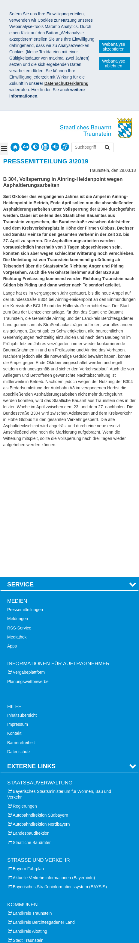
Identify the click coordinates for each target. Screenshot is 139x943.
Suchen (106, 148)
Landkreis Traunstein (32, 790)
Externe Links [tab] (31, 643)
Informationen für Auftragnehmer (58, 541)
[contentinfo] (45, 147)
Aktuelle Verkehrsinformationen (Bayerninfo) (54, 755)
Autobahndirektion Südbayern (40, 692)
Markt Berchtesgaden (33, 835)
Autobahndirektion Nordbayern (41, 701)
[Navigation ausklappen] (4, 149)
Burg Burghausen (23, 898)
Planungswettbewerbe (28, 558)
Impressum (17, 601)
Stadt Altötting (26, 845)
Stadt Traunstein (28, 817)
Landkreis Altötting (30, 808)
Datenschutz (19, 628)
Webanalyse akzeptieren (113, 46)
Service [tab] (20, 461)
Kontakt (14, 610)
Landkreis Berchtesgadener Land (44, 799)
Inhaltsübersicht (22, 592)
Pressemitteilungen (25, 487)
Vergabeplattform (29, 549)
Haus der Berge (22, 880)
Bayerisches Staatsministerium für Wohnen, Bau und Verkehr (59, 671)
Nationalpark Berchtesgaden (33, 889)
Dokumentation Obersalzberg (34, 871)
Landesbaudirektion (31, 710)
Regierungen (25, 683)
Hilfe (14, 584)
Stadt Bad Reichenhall (34, 826)
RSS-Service (19, 505)
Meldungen (17, 496)
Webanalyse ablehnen (113, 63)
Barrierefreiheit (21, 619)
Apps (12, 523)
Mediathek (17, 514)
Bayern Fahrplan (28, 746)
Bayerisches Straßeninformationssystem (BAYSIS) (60, 764)
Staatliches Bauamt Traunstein (42, 914)
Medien (17, 478)
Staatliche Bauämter (32, 719)
